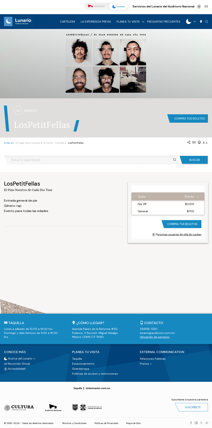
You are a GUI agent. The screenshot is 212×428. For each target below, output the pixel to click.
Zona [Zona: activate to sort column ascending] (142, 196)
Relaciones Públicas (153, 358)
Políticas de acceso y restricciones (95, 373)
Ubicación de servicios (154, 337)
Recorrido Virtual (17, 363)
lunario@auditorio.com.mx (157, 333)
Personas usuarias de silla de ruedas (176, 234)
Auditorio (96, 6)
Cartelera (67, 21)
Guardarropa (80, 368)
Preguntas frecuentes (163, 21)
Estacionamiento (83, 363)
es (206, 6)
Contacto (153, 323)
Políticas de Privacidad (106, 423)
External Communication (162, 352)
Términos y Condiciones (74, 423)
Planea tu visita (128, 21)
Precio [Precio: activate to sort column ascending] (189, 196)
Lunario (118, 6)
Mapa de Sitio (133, 423)
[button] (206, 22)
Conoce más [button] (15, 352)
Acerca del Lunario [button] (18, 358)
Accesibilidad (199, 6)
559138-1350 (148, 329)
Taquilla (77, 358)
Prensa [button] (144, 363)
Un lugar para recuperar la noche (34, 142)
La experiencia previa (96, 21)
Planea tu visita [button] (85, 352)
